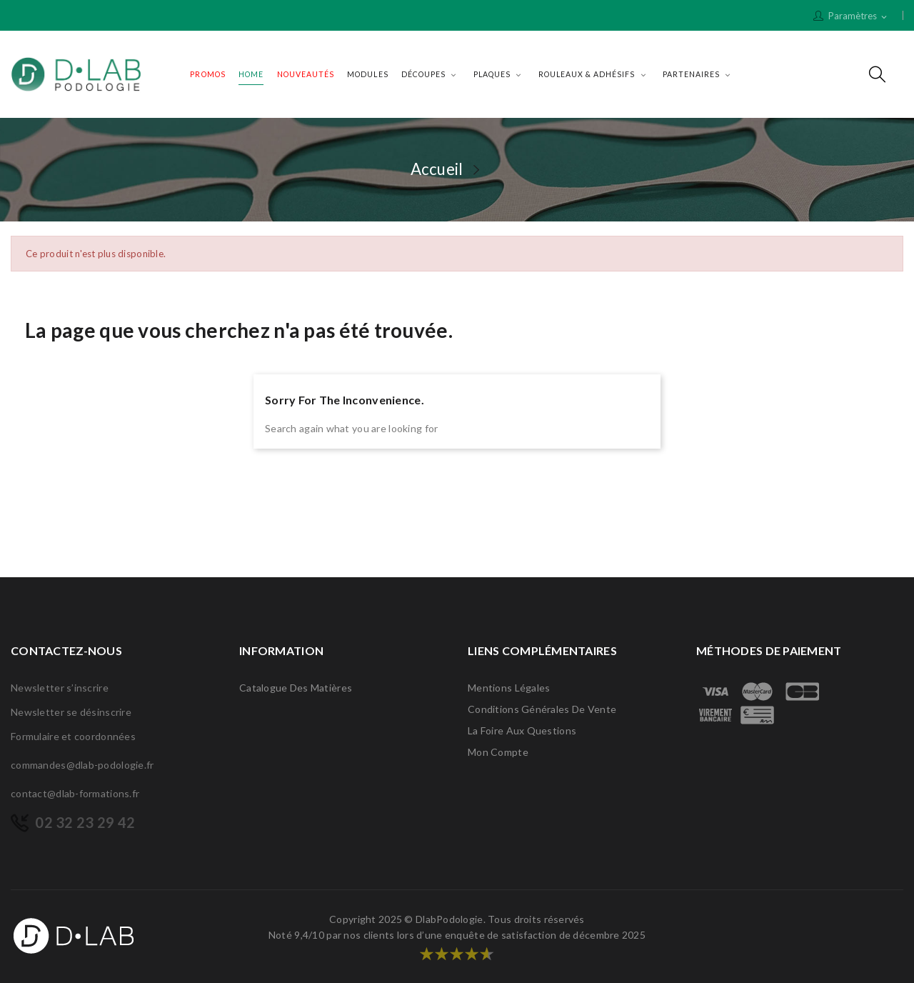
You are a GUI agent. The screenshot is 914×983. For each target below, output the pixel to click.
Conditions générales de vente (542, 709)
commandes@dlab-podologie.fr (82, 765)
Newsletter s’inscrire (60, 688)
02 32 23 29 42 (85, 822)
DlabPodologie (449, 919)
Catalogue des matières (295, 688)
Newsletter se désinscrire (71, 712)
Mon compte (498, 752)
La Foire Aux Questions (522, 730)
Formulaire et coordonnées (73, 736)
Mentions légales (509, 688)
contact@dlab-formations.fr (75, 793)
